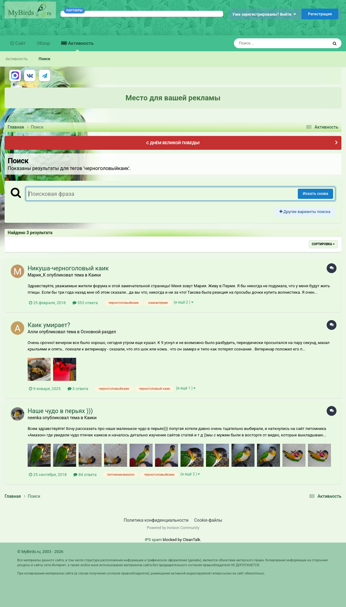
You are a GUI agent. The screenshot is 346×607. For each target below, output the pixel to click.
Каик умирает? (49, 325)
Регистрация (320, 14)
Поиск (44, 58)
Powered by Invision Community (173, 528)
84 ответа (84, 474)
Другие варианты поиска (304, 211)
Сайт (20, 43)
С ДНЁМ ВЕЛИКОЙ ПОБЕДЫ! (173, 143)
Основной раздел (98, 331)
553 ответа (85, 302)
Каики (94, 275)
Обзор (43, 43)
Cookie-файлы (208, 520)
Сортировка (323, 244)
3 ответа (78, 388)
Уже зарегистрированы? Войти (264, 14)
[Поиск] (269, 43)
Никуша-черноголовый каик (68, 268)
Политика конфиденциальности (156, 520)
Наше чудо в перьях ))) (60, 411)
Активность (80, 46)
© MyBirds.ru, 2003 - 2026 (40, 551)
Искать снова (315, 193)
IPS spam (153, 539)
